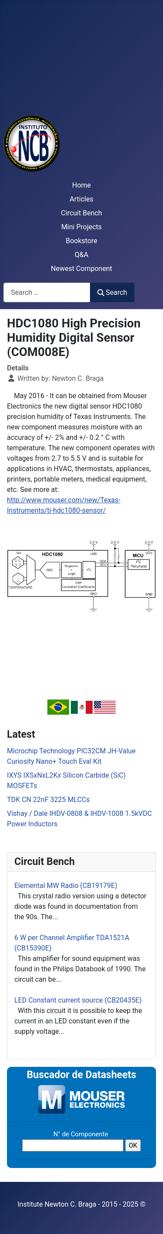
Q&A (81, 255)
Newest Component (81, 268)
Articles (81, 199)
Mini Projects (81, 227)
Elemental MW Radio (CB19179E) (65, 885)
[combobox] (46, 292)
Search (112, 292)
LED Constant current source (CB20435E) (78, 1000)
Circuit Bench (81, 213)
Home (81, 185)
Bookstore (81, 241)
